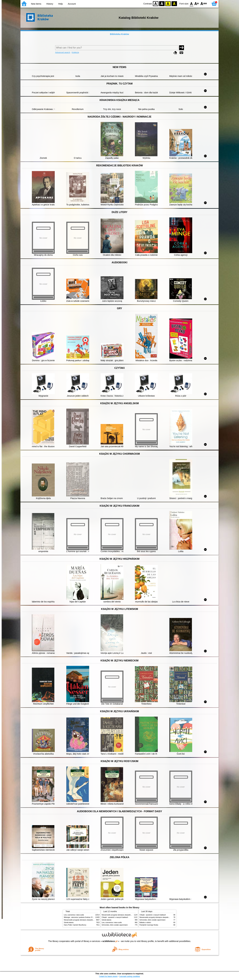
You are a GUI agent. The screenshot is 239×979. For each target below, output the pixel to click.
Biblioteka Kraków (119, 34)
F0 (191, 3)
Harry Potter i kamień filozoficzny (75, 925)
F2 (203, 3)
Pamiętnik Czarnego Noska (148, 925)
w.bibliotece (110, 941)
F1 (196, 3)
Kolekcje (75, 52)
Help (60, 4)
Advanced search (62, 52)
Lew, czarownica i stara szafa (74, 915)
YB (168, 3)
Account (72, 4)
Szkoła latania (68, 922)
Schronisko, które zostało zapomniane (115, 925)
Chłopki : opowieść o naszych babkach (115, 917)
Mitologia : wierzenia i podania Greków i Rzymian (80, 917)
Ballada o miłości (145, 922)
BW (162, 3)
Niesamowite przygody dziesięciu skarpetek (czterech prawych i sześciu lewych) (91, 920)
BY (174, 3)
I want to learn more (108, 976)
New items (36, 4)
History (49, 4)
